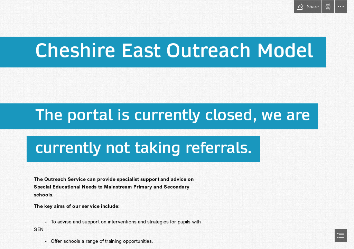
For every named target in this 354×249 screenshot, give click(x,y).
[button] (308, 6)
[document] (177, 124)
